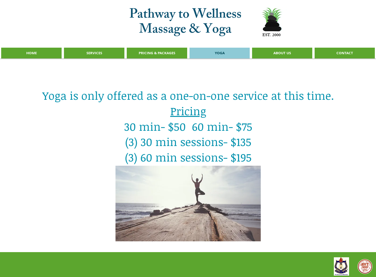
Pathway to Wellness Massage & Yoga (185, 23)
